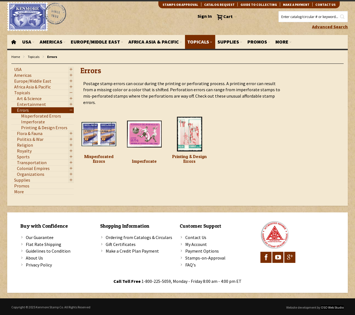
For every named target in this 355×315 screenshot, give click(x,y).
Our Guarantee (40, 237)
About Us (34, 258)
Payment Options (202, 251)
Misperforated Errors (99, 159)
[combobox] (313, 16)
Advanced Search (330, 26)
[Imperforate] (144, 134)
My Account (196, 244)
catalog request (219, 4)
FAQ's (190, 265)
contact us (325, 4)
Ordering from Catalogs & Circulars (139, 237)
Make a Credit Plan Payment (132, 251)
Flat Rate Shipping (43, 244)
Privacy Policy (39, 265)
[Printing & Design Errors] (189, 134)
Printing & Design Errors (189, 159)
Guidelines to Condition (48, 251)
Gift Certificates (121, 244)
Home (15, 57)
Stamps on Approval (180, 4)
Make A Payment (296, 4)
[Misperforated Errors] (99, 134)
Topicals (33, 57)
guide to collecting (258, 4)
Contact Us (195, 237)
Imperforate (144, 161)
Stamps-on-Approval (205, 258)
